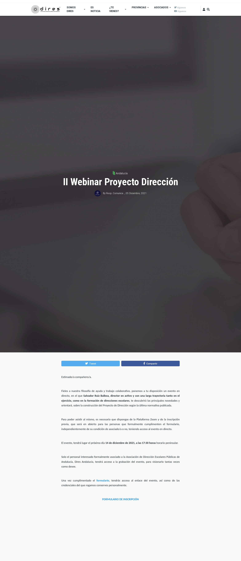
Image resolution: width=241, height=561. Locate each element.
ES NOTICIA (95, 9)
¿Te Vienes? (114, 9)
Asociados (161, 7)
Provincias (139, 7)
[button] (90, 363)
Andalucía (122, 173)
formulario (103, 480)
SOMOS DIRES (71, 9)
